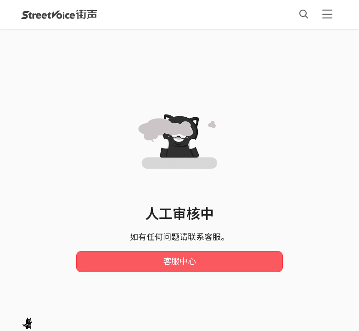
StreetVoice (59, 14)
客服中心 (179, 261)
